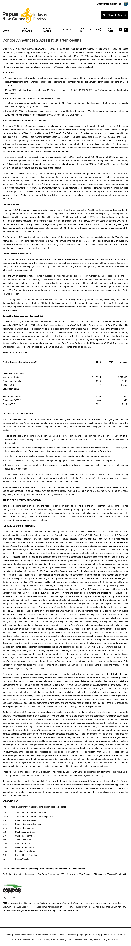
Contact (69, 29)
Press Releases (26, 30)
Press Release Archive (24, 935)
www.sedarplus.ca (109, 60)
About (8, 935)
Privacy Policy (109, 935)
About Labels (47, 30)
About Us (83, 30)
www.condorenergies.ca (30, 63)
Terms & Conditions (67, 935)
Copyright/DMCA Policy (89, 935)
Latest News (7, 30)
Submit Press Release (46, 935)
